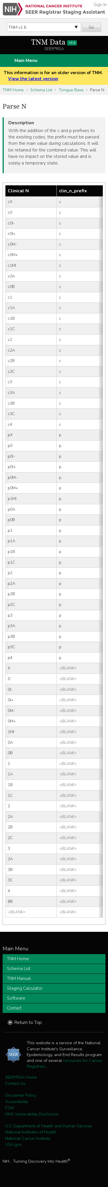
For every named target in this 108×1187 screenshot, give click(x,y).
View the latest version (33, 79)
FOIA (9, 1108)
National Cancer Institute (27, 1138)
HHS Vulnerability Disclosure (31, 1114)
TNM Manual (19, 978)
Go (91, 27)
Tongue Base (71, 90)
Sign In (100, 4)
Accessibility (16, 1101)
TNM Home (13, 90)
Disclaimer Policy (20, 1095)
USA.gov (13, 1144)
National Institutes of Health (30, 1132)
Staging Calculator (25, 988)
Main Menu (25, 60)
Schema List (41, 90)
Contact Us (15, 1083)
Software (16, 998)
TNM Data (54, 42)
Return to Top (28, 1022)
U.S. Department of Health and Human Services (48, 1126)
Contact (14, 1008)
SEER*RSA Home (21, 1077)
